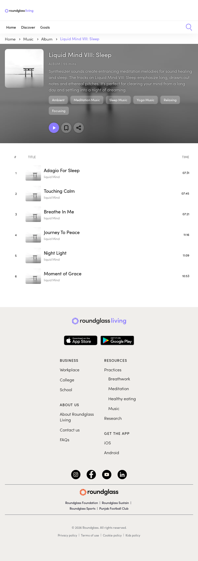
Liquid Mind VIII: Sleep (79, 38)
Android (111, 452)
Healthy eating (122, 398)
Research (113, 418)
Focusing (58, 110)
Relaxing (170, 100)
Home (11, 27)
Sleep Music (118, 100)
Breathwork (119, 378)
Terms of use (90, 535)
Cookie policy (112, 535)
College (67, 379)
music (29, 39)
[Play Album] (54, 128)
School (66, 389)
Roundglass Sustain (115, 502)
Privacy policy (67, 535)
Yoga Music (145, 100)
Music (113, 408)
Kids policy (133, 535)
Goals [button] (45, 27)
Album (47, 39)
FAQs (64, 439)
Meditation (118, 388)
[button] (187, 27)
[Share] (78, 128)
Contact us (70, 429)
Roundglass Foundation (81, 502)
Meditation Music (87, 100)
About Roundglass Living (77, 416)
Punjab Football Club (113, 508)
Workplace (69, 369)
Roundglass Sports (82, 508)
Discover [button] (28, 27)
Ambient (58, 100)
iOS (107, 442)
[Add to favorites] (66, 128)
